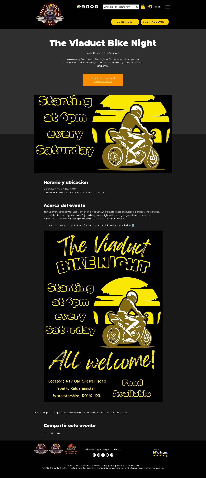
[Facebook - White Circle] (87, 6)
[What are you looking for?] (117, 7)
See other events (103, 81)
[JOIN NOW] (125, 22)
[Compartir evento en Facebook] (45, 433)
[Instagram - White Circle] (83, 6)
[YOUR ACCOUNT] (155, 22)
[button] (143, 6)
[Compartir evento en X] (52, 433)
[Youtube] (92, 6)
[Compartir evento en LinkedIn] (58, 433)
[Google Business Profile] (79, 6)
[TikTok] (96, 6)
